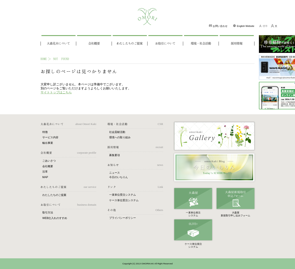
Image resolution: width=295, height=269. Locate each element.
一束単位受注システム (122, 194)
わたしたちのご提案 (130, 44)
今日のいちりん (118, 177)
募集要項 (114, 155)
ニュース (114, 172)
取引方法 (47, 212)
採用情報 (236, 44)
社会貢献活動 (117, 132)
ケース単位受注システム (124, 200)
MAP (45, 177)
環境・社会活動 (201, 44)
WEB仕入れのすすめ (54, 218)
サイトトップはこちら (56, 92)
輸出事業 (47, 143)
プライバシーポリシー (122, 217)
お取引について (165, 44)
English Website (243, 25)
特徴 (45, 132)
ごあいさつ (49, 160)
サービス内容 (50, 137)
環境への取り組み (120, 137)
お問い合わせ (218, 25)
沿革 (45, 171)
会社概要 (94, 44)
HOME (44, 58)
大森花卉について (58, 44)
